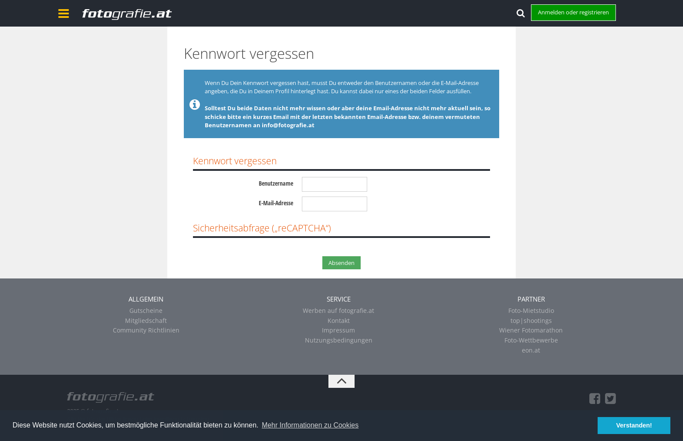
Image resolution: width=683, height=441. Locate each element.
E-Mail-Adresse (276, 203)
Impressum (338, 330)
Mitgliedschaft (146, 320)
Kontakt (339, 320)
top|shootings (531, 320)
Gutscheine (145, 310)
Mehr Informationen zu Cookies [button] (310, 425)
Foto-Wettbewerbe (531, 340)
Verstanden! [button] (634, 425)
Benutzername (276, 183)
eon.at (531, 350)
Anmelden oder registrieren (573, 12)
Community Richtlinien (146, 330)
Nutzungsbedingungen (338, 340)
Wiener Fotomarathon (531, 330)
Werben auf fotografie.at (338, 310)
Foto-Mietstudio (531, 310)
